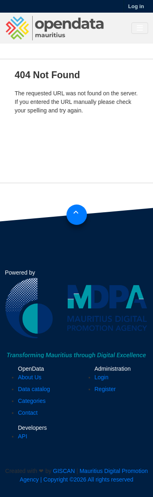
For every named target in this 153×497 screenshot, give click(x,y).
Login (102, 377)
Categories (32, 401)
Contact (28, 412)
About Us (30, 377)
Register (105, 389)
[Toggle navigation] (139, 28)
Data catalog (34, 389)
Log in (136, 6)
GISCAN (64, 471)
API (22, 436)
